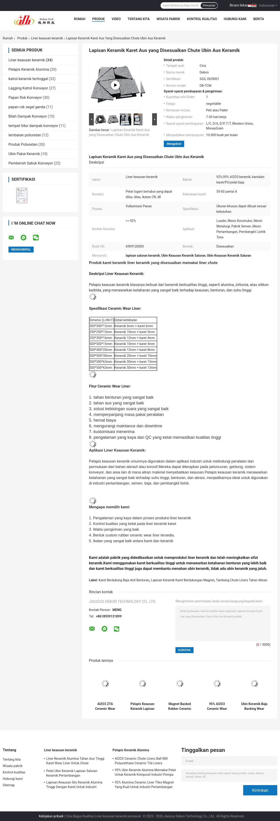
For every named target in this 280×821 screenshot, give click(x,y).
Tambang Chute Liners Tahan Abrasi (241, 580)
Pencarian (209, 5)
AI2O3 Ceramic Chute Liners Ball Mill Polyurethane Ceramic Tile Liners (141, 761)
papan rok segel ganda (26, 107)
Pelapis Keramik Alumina (28, 69)
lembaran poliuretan (24, 135)
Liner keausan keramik (47, 38)
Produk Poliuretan (23, 144)
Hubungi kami (235, 19)
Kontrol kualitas (202, 19)
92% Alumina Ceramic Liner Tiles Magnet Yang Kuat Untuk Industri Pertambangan (144, 785)
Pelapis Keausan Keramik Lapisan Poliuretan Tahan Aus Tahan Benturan (142, 706)
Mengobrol (174, 143)
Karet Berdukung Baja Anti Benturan (124, 580)
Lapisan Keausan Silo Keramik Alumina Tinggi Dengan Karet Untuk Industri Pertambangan (74, 785)
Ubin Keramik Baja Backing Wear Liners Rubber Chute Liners (254, 706)
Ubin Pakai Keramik (24, 154)
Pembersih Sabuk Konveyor (30, 163)
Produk (98, 19)
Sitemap (9, 785)
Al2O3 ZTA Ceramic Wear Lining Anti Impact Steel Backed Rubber (105, 706)
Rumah (79, 19)
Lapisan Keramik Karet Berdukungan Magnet (182, 580)
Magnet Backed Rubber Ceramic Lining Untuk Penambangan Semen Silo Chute (180, 706)
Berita (258, 19)
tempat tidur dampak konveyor (33, 126)
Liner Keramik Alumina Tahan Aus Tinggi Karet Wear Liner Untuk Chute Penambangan (75, 761)
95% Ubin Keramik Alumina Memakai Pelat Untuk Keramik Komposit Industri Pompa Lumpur (145, 773)
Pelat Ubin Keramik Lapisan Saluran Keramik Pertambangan (71, 773)
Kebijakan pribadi (51, 816)
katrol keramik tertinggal (28, 79)
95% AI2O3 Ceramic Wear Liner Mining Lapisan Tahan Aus (216, 706)
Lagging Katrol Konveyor (28, 88)
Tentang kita (139, 19)
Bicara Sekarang (241, 5)
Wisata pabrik (168, 19)
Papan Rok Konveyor (25, 97)
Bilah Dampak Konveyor (27, 116)
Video (116, 19)
